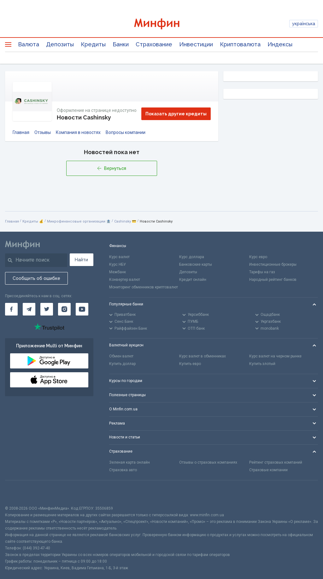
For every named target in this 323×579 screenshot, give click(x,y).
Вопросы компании (125, 132)
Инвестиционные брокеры (273, 264)
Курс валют (119, 257)
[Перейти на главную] (161, 23)
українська (303, 23)
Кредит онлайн (192, 279)
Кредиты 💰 (33, 221)
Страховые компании (268, 470)
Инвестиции (196, 44)
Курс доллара (191, 257)
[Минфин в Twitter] (46, 309)
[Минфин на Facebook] (11, 309)
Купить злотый (262, 364)
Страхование (154, 44)
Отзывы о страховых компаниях (208, 462)
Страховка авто (123, 470)
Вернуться (111, 168)
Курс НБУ (117, 264)
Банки (121, 44)
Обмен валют (121, 356)
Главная (21, 132)
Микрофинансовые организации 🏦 (79, 221)
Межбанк (117, 272)
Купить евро (190, 364)
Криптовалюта (240, 44)
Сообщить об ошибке (36, 278)
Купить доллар (122, 364)
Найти (81, 259)
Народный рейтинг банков (273, 279)
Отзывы (42, 132)
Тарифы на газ (262, 272)
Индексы (279, 44)
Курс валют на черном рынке (275, 356)
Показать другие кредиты (176, 113)
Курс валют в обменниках (202, 356)
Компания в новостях (78, 132)
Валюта (28, 44)
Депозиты (60, 44)
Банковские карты (195, 264)
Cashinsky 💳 (125, 221)
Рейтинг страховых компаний (275, 462)
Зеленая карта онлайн (129, 462)
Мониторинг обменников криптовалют (143, 287)
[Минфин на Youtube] (82, 309)
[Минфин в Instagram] (64, 309)
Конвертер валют (124, 279)
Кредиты (93, 44)
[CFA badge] (19, 493)
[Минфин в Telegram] (29, 309)
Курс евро (258, 257)
